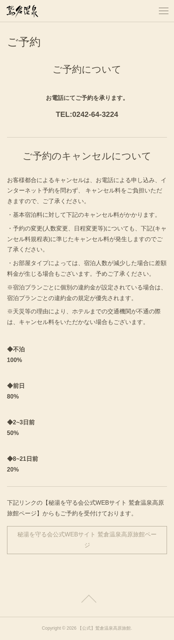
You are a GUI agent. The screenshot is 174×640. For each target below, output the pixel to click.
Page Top (87, 599)
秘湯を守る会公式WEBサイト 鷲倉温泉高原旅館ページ (87, 539)
